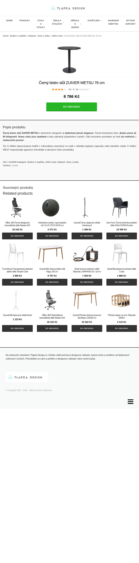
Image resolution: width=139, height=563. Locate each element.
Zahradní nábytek (113, 22)
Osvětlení (93, 20)
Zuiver (15, 165)
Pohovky (24, 20)
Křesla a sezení (75, 23)
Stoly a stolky (41, 23)
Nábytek (32, 36)
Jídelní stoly (56, 36)
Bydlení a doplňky (18, 36)
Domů (9, 20)
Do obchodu (71, 107)
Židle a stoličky (57, 22)
